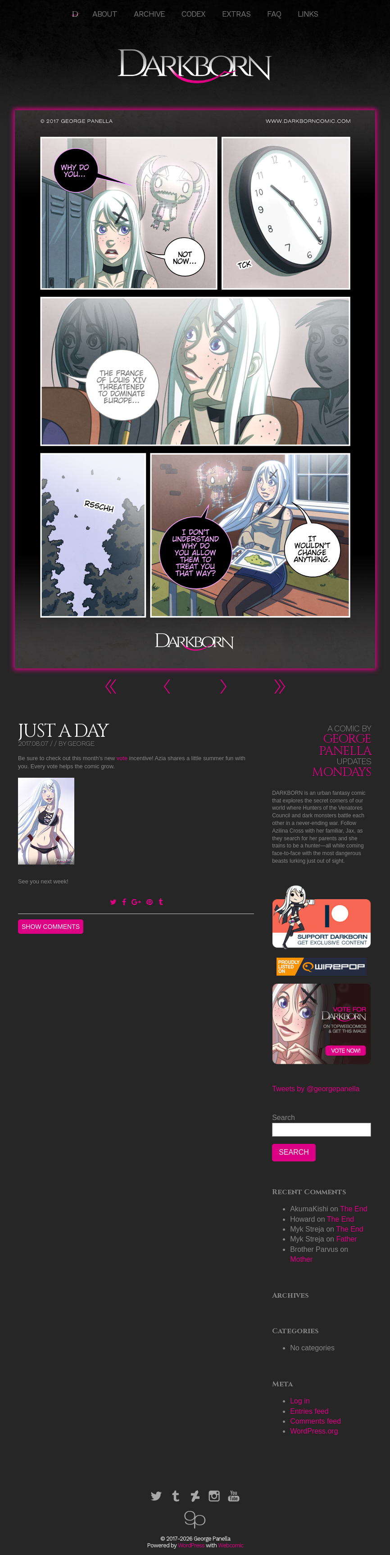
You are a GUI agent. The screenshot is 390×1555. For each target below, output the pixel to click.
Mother (301, 1259)
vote (122, 758)
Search (283, 1117)
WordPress (191, 1545)
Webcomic (230, 1545)
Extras (236, 13)
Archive (149, 13)
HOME (75, 13)
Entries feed (309, 1411)
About (104, 13)
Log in (300, 1401)
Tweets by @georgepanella (315, 1089)
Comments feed (315, 1421)
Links (308, 13)
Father (346, 1239)
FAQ (274, 13)
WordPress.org (314, 1431)
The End (353, 1209)
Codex (193, 13)
